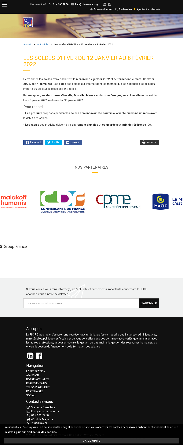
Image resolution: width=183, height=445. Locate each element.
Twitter (53, 142)
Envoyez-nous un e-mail (45, 411)
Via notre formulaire (43, 407)
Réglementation (37, 383)
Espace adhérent (103, 9)
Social (30, 395)
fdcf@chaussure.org (86, 4)
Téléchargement (38, 387)
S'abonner (149, 303)
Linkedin (73, 142)
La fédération (35, 371)
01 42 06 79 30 (60, 4)
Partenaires (34, 391)
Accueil (27, 44)
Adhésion (32, 375)
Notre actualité (37, 379)
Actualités (42, 44)
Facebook (33, 142)
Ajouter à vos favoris (146, 9)
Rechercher (123, 9)
